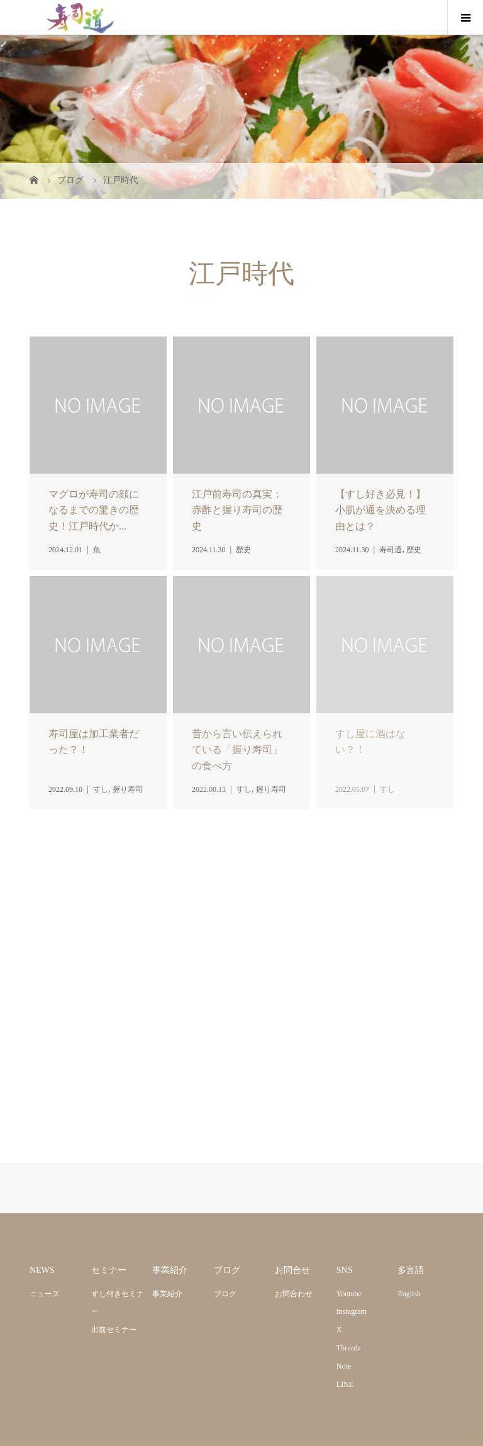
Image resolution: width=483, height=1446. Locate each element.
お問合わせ (294, 1293)
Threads (348, 1347)
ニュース (45, 1293)
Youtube (349, 1293)
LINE (344, 1384)
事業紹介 (167, 1293)
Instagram (351, 1311)
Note (343, 1366)
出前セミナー (113, 1329)
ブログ (225, 1293)
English (409, 1293)
